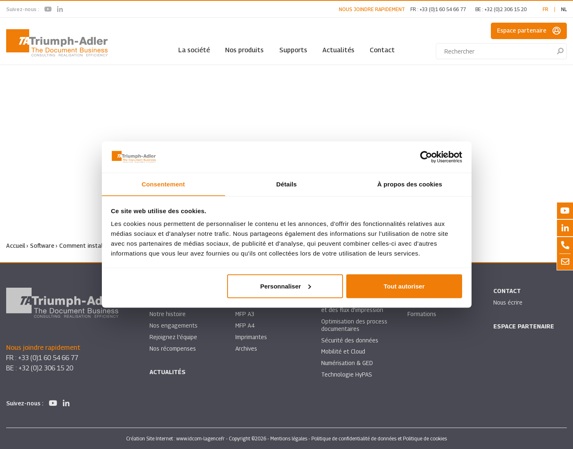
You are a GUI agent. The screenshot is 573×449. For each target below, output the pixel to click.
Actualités (338, 50)
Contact (382, 50)
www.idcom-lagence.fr (200, 438)
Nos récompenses (173, 348)
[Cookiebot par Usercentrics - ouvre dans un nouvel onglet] (426, 157)
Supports (293, 50)
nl (564, 9)
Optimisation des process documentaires (354, 325)
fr (545, 9)
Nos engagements (174, 325)
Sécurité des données (350, 340)
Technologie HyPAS (346, 374)
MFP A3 (245, 313)
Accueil (15, 245)
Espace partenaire (529, 31)
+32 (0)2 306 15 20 (505, 9)
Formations (422, 313)
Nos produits (244, 50)
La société (194, 50)
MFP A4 (245, 325)
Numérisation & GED (347, 363)
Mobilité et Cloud (343, 351)
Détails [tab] (286, 183)
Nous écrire (508, 302)
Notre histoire (168, 313)
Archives (246, 348)
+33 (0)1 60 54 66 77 (442, 9)
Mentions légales (288, 438)
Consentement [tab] (163, 183)
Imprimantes (251, 336)
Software (42, 245)
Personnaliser (285, 286)
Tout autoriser (404, 286)
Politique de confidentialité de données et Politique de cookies (379, 438)
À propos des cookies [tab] (409, 183)
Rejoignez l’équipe (174, 336)
